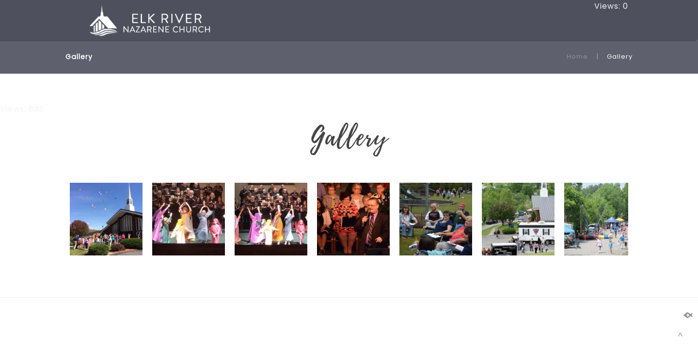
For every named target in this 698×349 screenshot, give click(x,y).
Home (577, 56)
